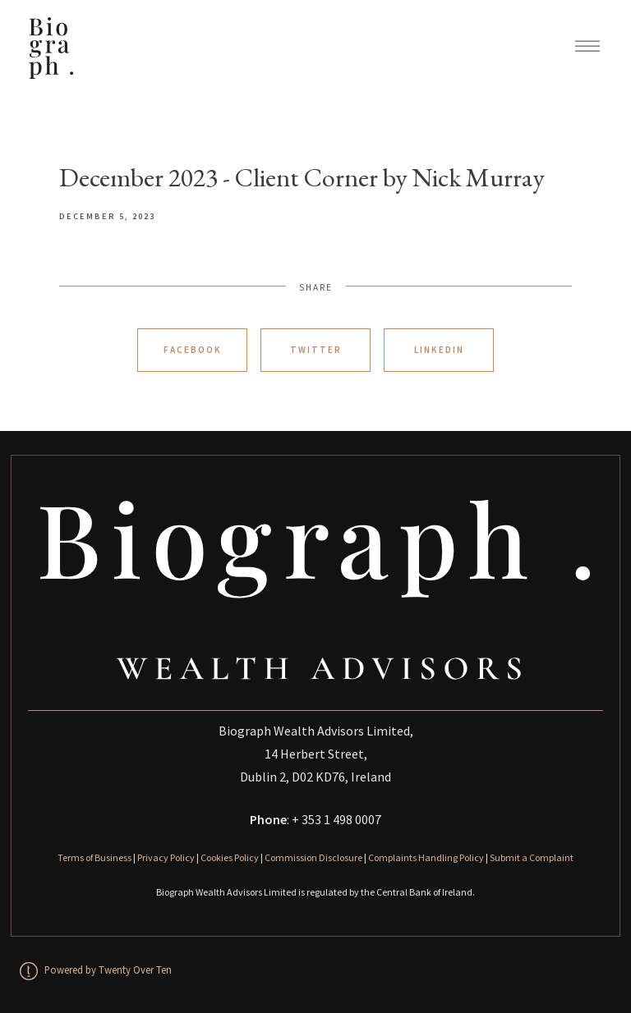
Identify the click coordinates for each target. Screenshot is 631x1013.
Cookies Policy (229, 857)
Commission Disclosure (313, 857)
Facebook (193, 349)
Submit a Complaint (531, 857)
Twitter (316, 349)
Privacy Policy (166, 857)
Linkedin (439, 349)
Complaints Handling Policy (426, 857)
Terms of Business (94, 857)
